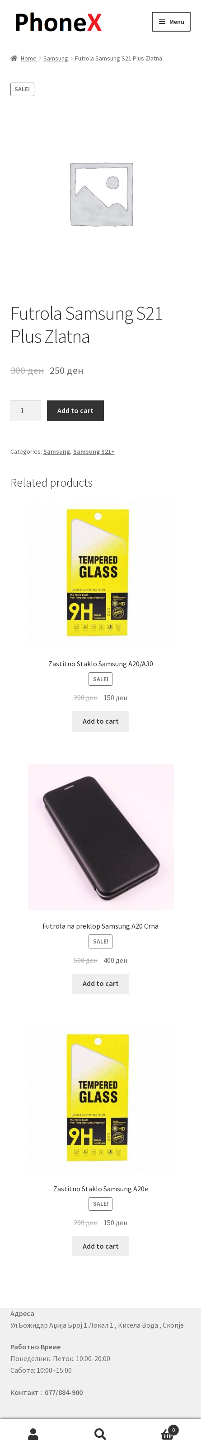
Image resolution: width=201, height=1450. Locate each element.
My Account (33, 1434)
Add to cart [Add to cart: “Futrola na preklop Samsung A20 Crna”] (101, 983)
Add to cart (75, 410)
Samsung (55, 58)
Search (100, 1434)
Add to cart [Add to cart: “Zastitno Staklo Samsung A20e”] (101, 1245)
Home (29, 58)
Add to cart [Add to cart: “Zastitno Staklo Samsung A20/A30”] (101, 720)
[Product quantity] (25, 410)
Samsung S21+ (94, 451)
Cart (156, 1428)
